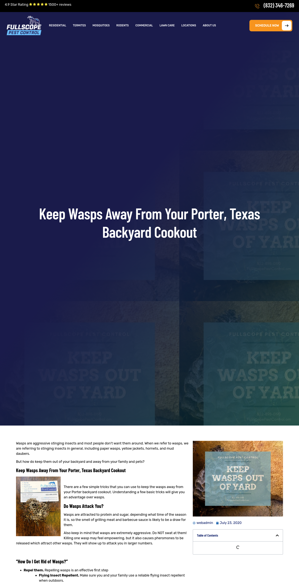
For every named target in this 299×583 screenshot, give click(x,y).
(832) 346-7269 (279, 5)
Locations (188, 25)
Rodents (122, 25)
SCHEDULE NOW (273, 25)
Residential (57, 25)
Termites (79, 25)
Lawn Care (167, 25)
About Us (209, 25)
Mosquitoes (101, 25)
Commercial (144, 25)
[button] (58, 25)
